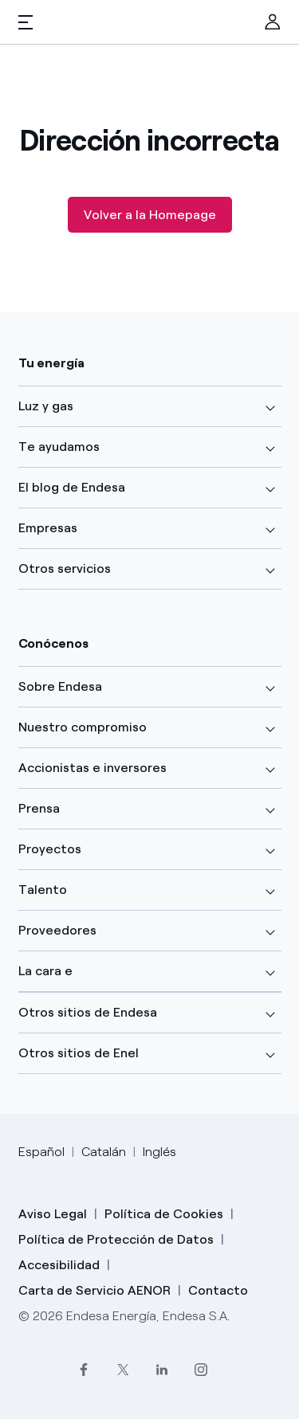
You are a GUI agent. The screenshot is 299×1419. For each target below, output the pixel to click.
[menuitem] (272, 22)
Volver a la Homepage (150, 214)
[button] (25, 22)
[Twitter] (122, 1369)
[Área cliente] (272, 22)
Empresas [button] (47, 527)
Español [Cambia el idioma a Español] (41, 1151)
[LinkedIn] (161, 1369)
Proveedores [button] (57, 930)
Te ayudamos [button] (59, 446)
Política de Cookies (163, 1213)
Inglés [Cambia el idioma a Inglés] (159, 1151)
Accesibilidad (59, 1264)
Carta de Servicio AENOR (94, 1290)
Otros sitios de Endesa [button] (87, 1012)
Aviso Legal (52, 1213)
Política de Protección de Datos (116, 1239)
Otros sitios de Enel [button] (78, 1052)
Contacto (218, 1290)
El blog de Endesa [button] (71, 487)
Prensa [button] (39, 808)
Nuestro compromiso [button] (82, 727)
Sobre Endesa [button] (60, 686)
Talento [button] (42, 889)
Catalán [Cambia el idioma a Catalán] (103, 1151)
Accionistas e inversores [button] (92, 767)
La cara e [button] (45, 970)
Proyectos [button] (49, 848)
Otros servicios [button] (64, 568)
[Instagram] (200, 1369)
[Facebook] (83, 1369)
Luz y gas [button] (45, 406)
